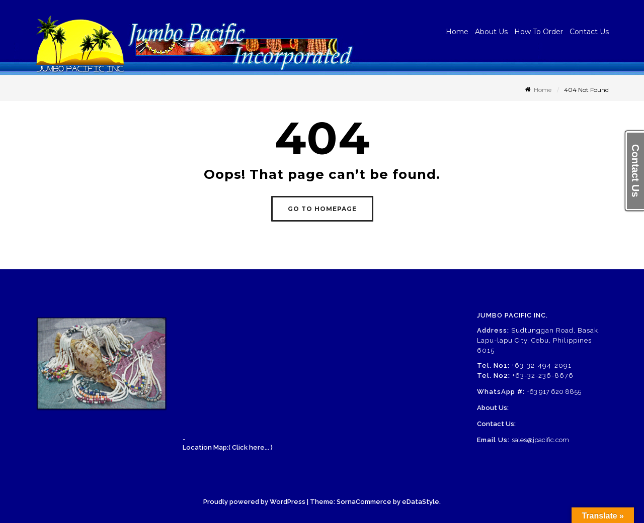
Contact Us (589, 31)
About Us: (493, 407)
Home (457, 31)
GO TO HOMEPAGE (322, 209)
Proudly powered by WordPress (254, 501)
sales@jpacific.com (540, 440)
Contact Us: (496, 424)
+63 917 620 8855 (554, 391)
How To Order (538, 31)
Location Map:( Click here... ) (228, 447)
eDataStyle (420, 501)
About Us (491, 31)
